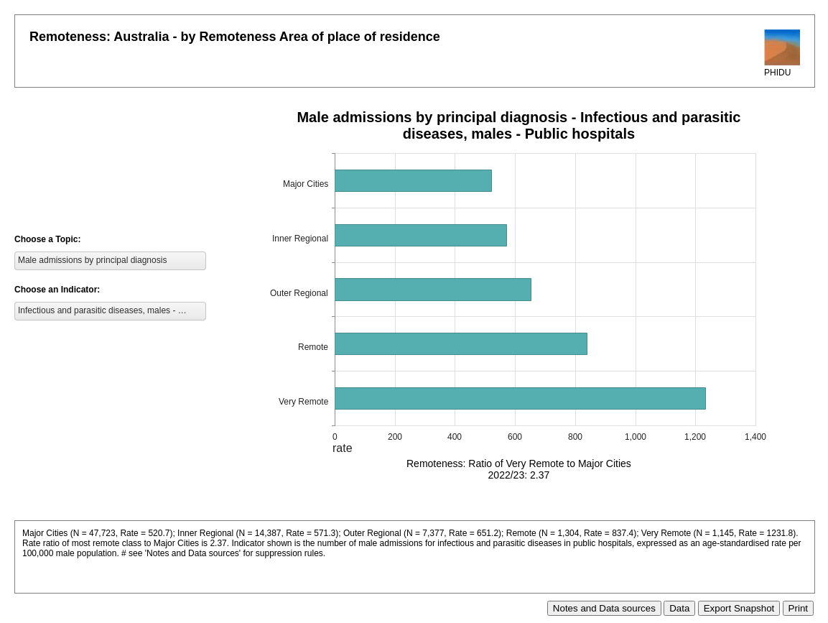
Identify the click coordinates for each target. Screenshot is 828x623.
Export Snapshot (739, 608)
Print (798, 608)
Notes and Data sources (604, 608)
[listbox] (110, 260)
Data (679, 608)
